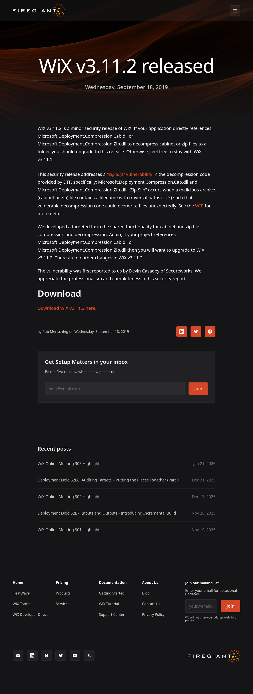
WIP (199, 205)
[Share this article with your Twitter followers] (196, 331)
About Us (150, 582)
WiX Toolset (22, 603)
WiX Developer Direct (30, 614)
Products (63, 593)
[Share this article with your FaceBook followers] (210, 331)
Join (198, 388)
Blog (146, 593)
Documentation (113, 582)
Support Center (111, 614)
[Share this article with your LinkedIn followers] (181, 331)
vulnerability (130, 174)
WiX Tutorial (109, 603)
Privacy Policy (153, 614)
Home (18, 582)
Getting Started (111, 593)
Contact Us (151, 603)
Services (62, 603)
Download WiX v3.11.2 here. (67, 308)
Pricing (62, 582)
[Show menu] (235, 10)
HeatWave (21, 593)
